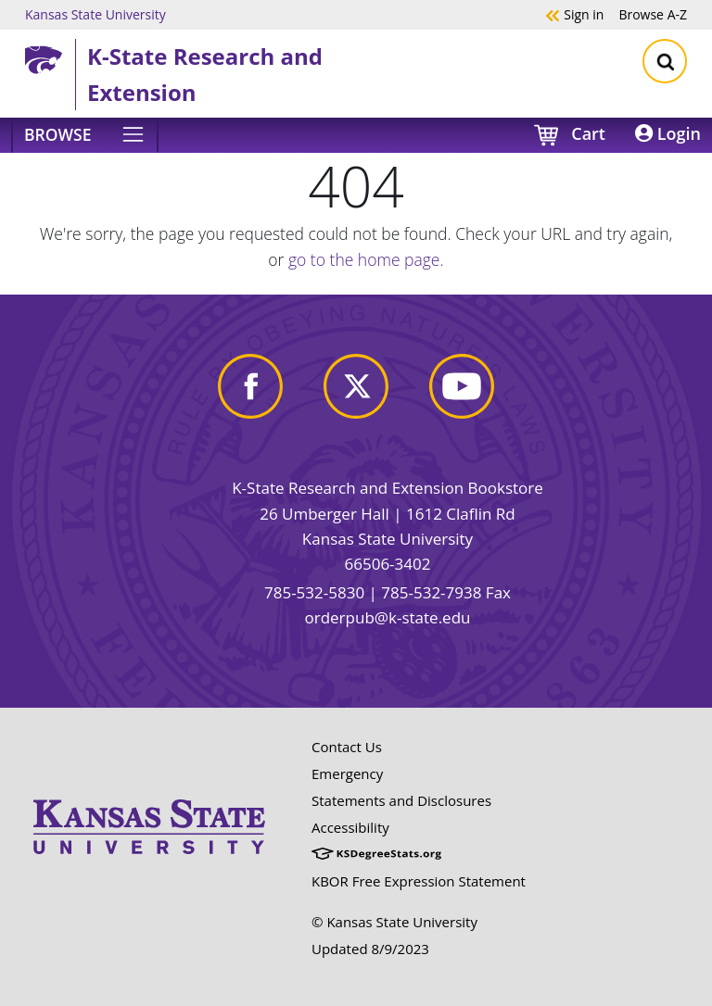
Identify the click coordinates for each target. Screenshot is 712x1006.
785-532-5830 (314, 592)
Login (668, 133)
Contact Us (347, 746)
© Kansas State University (394, 921)
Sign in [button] (574, 14)
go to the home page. (366, 259)
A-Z (652, 14)
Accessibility (350, 827)
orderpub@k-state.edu (388, 617)
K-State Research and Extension (205, 74)
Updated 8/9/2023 (370, 948)
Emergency (347, 773)
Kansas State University (95, 14)
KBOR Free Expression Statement (419, 881)
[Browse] (85, 135)
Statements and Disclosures (401, 800)
